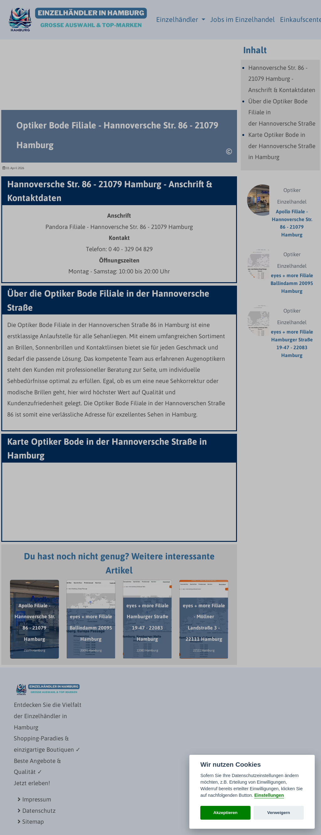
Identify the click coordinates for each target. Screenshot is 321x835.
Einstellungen (269, 795)
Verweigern (278, 812)
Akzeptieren (225, 812)
